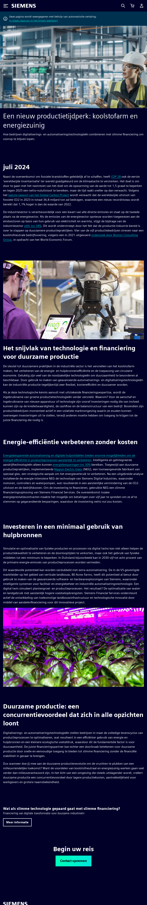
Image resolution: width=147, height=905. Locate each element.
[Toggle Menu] (5, 5)
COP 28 (116, 176)
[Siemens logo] (24, 6)
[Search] (123, 6)
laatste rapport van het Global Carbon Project (38, 195)
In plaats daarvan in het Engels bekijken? (33, 20)
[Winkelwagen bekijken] (132, 6)
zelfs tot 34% (32, 226)
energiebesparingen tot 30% (72, 464)
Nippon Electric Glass (68, 469)
